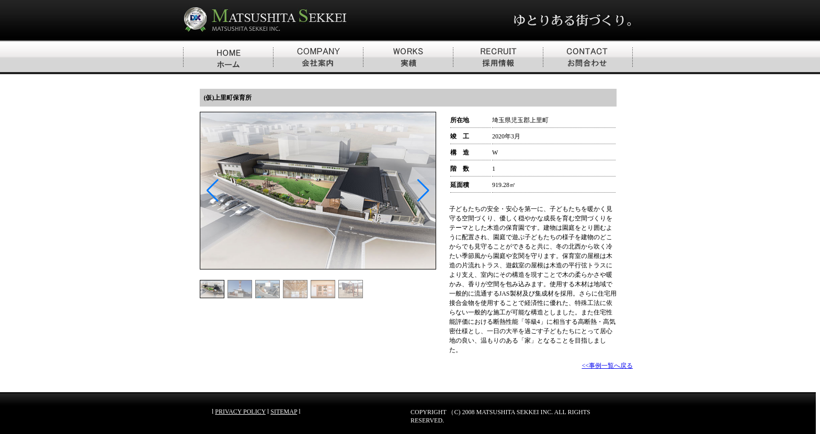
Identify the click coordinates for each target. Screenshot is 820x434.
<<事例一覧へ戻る (607, 365)
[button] (423, 190)
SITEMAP (283, 411)
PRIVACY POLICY (240, 411)
